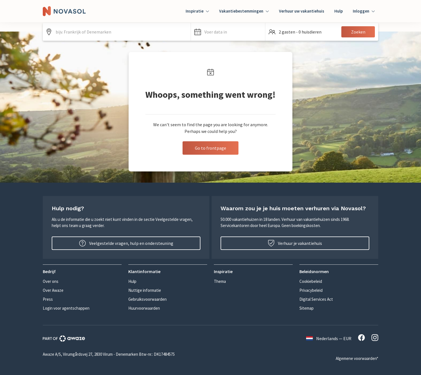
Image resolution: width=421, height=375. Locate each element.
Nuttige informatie (144, 290)
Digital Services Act (316, 299)
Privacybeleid (311, 290)
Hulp (338, 11)
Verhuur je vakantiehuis (295, 243)
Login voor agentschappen (66, 308)
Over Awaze (53, 290)
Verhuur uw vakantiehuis (301, 11)
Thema (220, 281)
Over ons (50, 281)
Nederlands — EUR (328, 338)
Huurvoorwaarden (144, 308)
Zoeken (358, 32)
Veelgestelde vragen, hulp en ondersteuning (126, 243)
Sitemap (306, 308)
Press (48, 299)
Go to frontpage (210, 148)
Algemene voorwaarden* (357, 358)
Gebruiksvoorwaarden (147, 299)
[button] (228, 32)
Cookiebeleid (310, 281)
